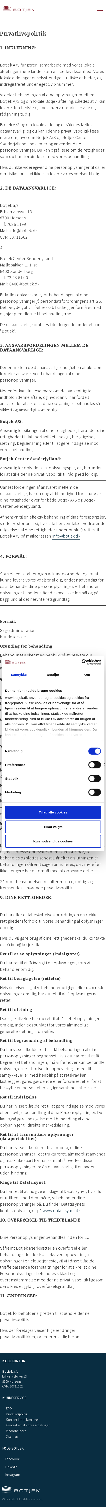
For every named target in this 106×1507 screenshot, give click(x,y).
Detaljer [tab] (53, 675)
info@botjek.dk (66, 536)
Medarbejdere (15, 1431)
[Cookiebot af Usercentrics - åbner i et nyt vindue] (81, 662)
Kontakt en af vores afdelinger (27, 1425)
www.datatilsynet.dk (61, 1210)
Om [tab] (87, 675)
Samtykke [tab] (19, 675)
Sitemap (11, 1436)
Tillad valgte (52, 827)
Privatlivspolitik (16, 1414)
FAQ (8, 1408)
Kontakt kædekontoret (22, 1419)
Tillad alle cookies (53, 812)
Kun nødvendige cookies (53, 841)
